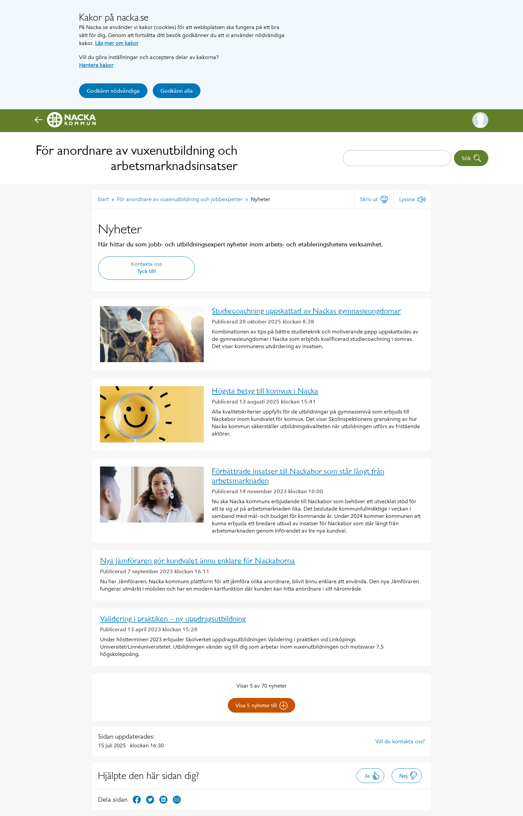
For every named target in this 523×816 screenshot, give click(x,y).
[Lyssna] (412, 199)
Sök (471, 158)
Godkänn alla (176, 91)
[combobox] (397, 158)
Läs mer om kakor (116, 43)
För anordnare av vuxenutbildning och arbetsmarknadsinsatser (136, 158)
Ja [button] (372, 776)
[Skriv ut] (374, 199)
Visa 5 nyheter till (261, 706)
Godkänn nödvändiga (113, 91)
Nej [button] (408, 776)
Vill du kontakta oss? (400, 741)
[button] (480, 120)
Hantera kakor (96, 65)
